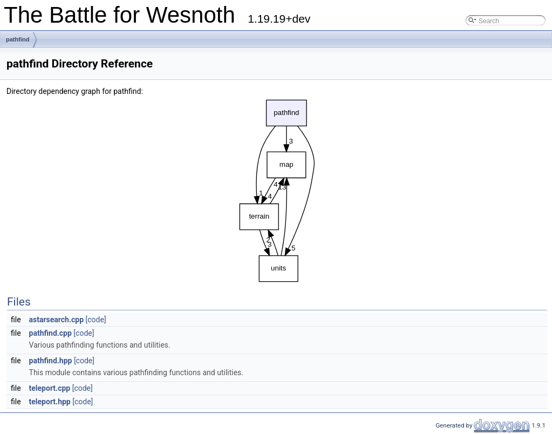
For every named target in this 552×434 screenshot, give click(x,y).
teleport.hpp (50, 401)
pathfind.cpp (50, 333)
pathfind (17, 39)
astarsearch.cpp (56, 319)
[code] (96, 319)
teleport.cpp (50, 388)
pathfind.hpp (50, 360)
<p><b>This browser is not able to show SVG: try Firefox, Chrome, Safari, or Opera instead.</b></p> (277, 190)
